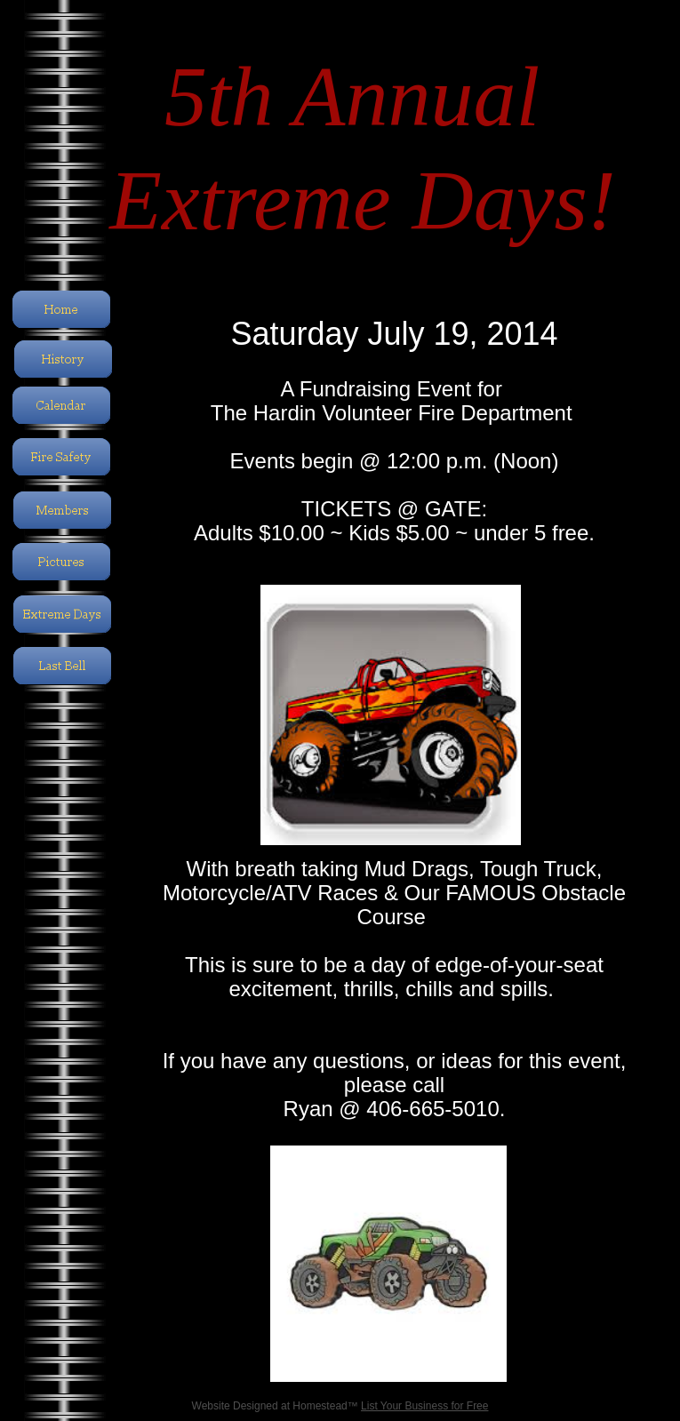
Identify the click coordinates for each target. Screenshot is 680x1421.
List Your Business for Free (424, 1406)
